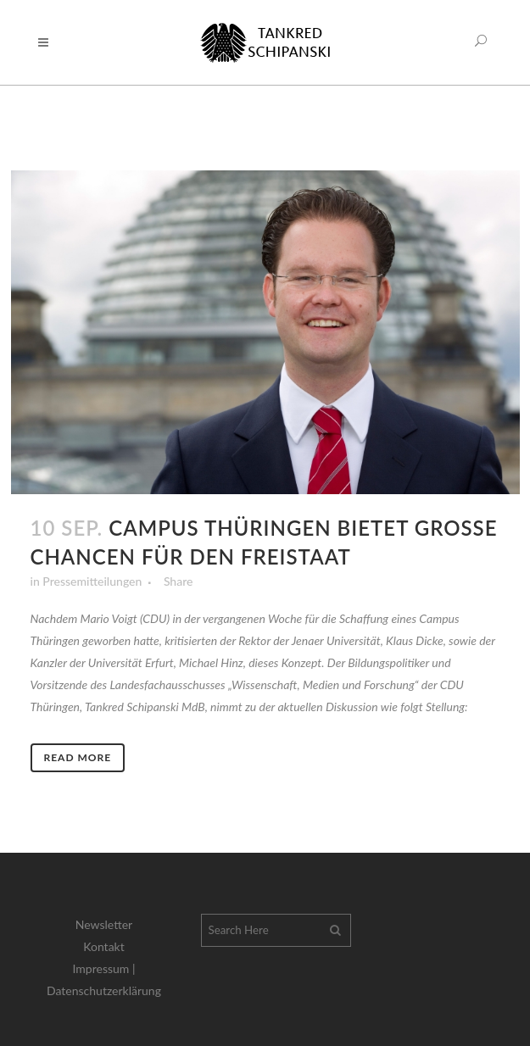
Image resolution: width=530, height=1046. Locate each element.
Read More (78, 757)
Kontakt (104, 946)
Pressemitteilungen (92, 581)
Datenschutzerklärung (104, 990)
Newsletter (103, 924)
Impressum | (104, 968)
